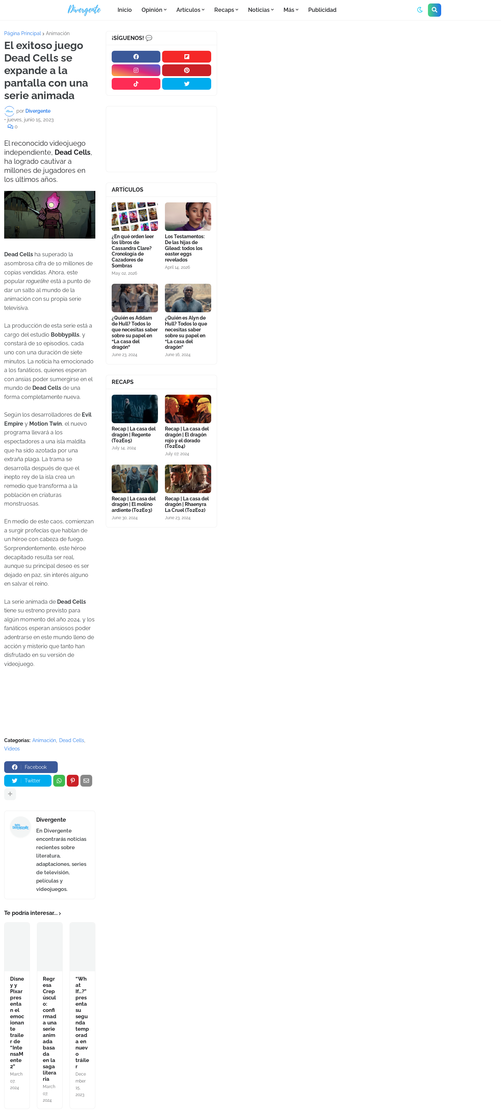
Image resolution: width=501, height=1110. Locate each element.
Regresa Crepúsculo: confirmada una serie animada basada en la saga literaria (50, 1029)
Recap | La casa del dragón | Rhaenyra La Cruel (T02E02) (187, 504)
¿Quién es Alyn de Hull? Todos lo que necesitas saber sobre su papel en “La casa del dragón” (186, 332)
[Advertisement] (361, 83)
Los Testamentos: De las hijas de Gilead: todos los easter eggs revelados (185, 248)
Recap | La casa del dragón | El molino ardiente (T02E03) (134, 504)
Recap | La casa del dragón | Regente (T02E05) (134, 434)
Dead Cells (71, 740)
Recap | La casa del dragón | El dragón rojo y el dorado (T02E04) (187, 437)
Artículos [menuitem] (188, 10)
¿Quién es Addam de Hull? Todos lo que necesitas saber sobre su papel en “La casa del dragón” (135, 332)
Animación (58, 33)
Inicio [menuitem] (125, 10)
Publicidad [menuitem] (322, 10)
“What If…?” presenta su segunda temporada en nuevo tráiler (82, 1023)
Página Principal (22, 33)
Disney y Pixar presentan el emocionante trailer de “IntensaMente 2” (17, 1023)
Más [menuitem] (289, 10)
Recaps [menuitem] (224, 10)
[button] (420, 10)
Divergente (51, 820)
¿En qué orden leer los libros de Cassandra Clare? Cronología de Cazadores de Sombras (133, 251)
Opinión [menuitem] (152, 10)
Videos (12, 748)
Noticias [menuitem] (259, 10)
